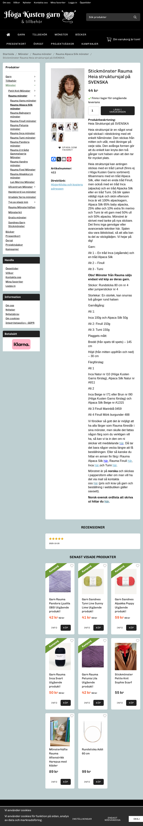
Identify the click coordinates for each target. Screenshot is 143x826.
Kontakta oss (41, 2)
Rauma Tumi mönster (23, 137)
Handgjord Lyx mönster (22, 191)
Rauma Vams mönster (23, 100)
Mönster (61, 34)
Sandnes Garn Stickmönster (16, 224)
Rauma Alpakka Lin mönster (21, 176)
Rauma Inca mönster (22, 133)
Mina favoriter (58, 2)
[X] (58, 159)
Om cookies (12, 318)
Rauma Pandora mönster (19, 143)
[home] (8, 34)
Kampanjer (90, 43)
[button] (66, 628)
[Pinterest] (69, 159)
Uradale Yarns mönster (22, 197)
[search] (135, 17)
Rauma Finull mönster (23, 120)
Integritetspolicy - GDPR (20, 322)
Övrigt (39, 43)
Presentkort (16, 43)
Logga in (72, 2)
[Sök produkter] (108, 17)
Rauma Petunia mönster (19, 127)
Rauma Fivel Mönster (23, 169)
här (130, 460)
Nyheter (27, 2)
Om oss (7, 2)
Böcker (80, 34)
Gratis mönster (17, 217)
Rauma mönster (22, 95)
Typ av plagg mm (22, 202)
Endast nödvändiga (113, 819)
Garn (21, 34)
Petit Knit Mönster (22, 90)
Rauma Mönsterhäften (21, 207)
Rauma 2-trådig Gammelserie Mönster (19, 153)
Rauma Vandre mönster (19, 163)
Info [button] (54, 627)
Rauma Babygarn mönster (20, 114)
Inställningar (82, 819)
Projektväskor (62, 43)
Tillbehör (39, 34)
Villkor (16, 2)
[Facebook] (53, 159)
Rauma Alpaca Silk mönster (21, 106)
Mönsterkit (15, 212)
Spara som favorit (68, 148)
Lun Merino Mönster (22, 181)
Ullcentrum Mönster (22, 186)
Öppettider (85, 2)
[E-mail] (63, 159)
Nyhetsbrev (12, 314)
